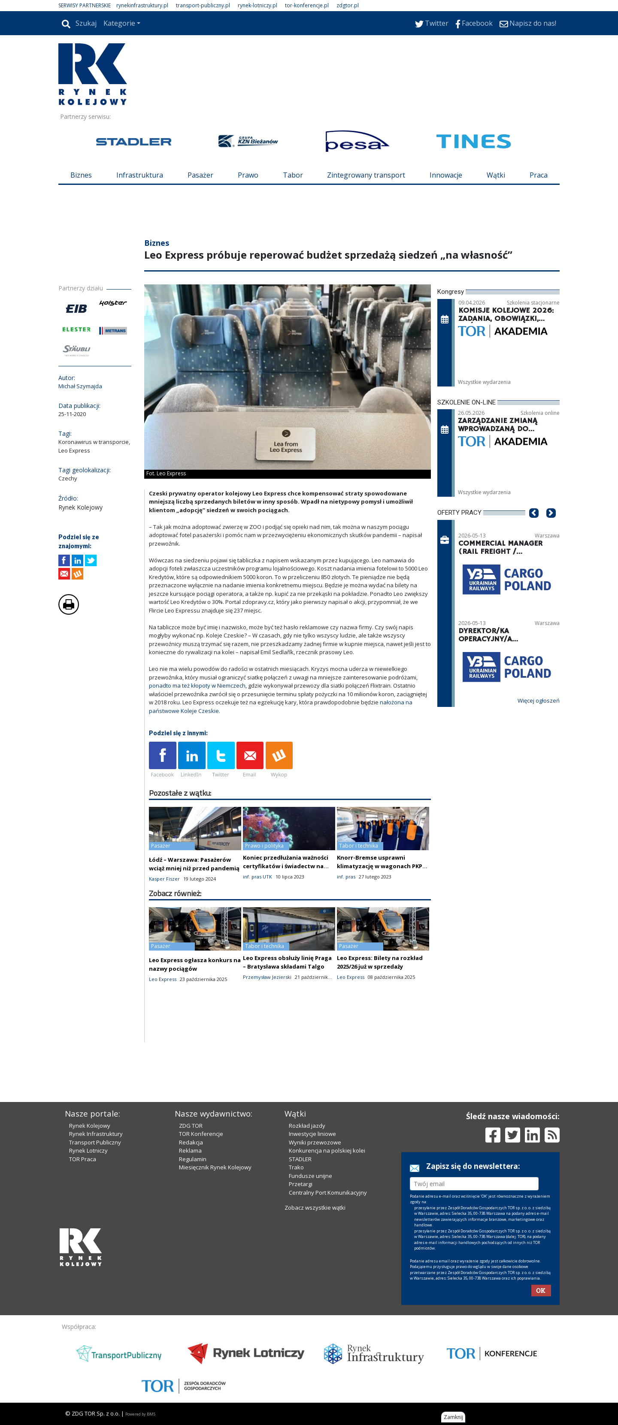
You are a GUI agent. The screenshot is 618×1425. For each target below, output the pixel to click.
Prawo (248, 175)
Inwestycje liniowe (312, 1134)
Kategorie (119, 23)
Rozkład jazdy (307, 1125)
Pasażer (200, 175)
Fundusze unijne (310, 1176)
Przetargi (300, 1184)
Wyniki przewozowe (315, 1142)
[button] (533, 526)
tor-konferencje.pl (307, 5)
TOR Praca (82, 1159)
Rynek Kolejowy (89, 1125)
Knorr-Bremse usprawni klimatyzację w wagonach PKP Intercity (379, 866)
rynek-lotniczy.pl (257, 5)
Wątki (496, 175)
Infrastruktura (139, 175)
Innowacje (446, 175)
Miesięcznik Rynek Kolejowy (215, 1167)
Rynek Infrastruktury (96, 1134)
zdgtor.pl (347, 5)
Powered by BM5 (140, 1414)
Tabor (293, 175)
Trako (296, 1167)
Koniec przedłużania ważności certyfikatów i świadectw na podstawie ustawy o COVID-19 (285, 866)
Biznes (81, 175)
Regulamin (192, 1159)
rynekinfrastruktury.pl (142, 5)
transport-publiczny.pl (203, 5)
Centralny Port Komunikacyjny (328, 1192)
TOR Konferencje (201, 1134)
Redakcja (191, 1142)
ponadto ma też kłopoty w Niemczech (197, 685)
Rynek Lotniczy (88, 1150)
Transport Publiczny (95, 1142)
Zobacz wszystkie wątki (315, 1207)
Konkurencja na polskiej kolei (327, 1150)
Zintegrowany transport (366, 175)
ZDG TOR (191, 1125)
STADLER (300, 1159)
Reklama (190, 1150)
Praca (539, 175)
